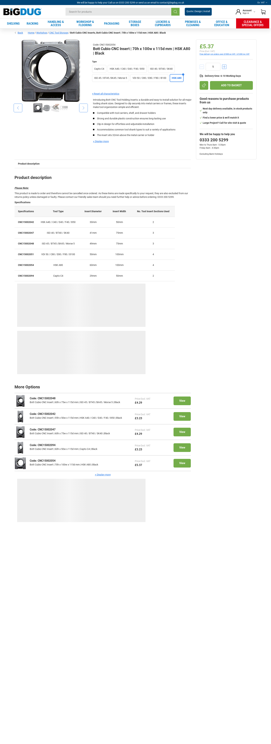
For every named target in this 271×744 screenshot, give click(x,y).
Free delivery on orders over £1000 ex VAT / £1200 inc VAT (225, 54)
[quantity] (213, 67)
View (182, 400)
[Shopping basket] (263, 11)
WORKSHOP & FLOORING (85, 23)
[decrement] (202, 67)
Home (31, 32)
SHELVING (13, 23)
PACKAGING (111, 23)
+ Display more (101, 141)
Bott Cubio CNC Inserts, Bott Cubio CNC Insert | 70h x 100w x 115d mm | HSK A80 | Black (118, 32)
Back (19, 32)
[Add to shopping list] (204, 85)
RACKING (32, 23)
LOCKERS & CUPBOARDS (163, 23)
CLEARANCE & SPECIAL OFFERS (253, 23)
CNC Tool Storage (58, 32)
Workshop (41, 32)
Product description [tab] (29, 163)
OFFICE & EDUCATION (221, 23)
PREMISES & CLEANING (193, 23)
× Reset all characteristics (105, 93)
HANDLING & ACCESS (56, 23)
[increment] (224, 67)
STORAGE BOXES (135, 23)
